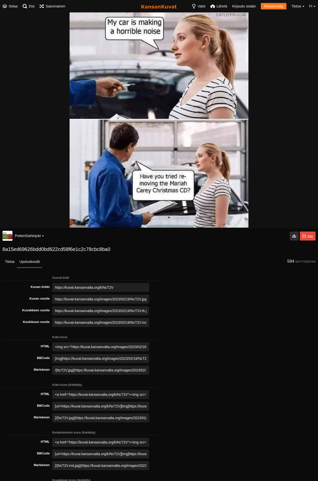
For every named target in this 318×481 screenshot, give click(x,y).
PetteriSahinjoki (29, 236)
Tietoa (9, 262)
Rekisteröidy (273, 6)
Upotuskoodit (29, 262)
